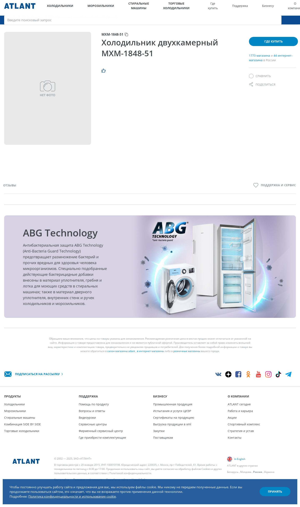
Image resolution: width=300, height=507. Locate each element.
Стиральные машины (122, 8)
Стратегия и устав (241, 431)
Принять (272, 489)
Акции (232, 418)
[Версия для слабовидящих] (276, 8)
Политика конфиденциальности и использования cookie (78, 494)
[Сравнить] (260, 80)
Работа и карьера (240, 411)
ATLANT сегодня (239, 404)
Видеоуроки (87, 418)
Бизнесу (236, 8)
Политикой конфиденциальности (130, 473)
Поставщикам (163, 438)
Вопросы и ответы (92, 411)
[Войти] (285, 8)
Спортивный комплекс (244, 424)
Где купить (199, 8)
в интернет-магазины (150, 355)
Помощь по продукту (94, 404)
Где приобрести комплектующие (102, 438)
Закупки (159, 431)
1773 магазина (260, 59)
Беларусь (232, 472)
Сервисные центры (93, 424)
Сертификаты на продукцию (173, 418)
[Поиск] (294, 8)
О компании (254, 8)
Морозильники (87, 8)
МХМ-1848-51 (112, 38)
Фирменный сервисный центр (101, 431)
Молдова (245, 472)
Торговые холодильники (164, 8)
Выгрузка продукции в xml (172, 424)
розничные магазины (186, 355)
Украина (269, 472)
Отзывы (9, 189)
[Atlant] (19, 8)
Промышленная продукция (172, 404)
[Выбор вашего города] (268, 8)
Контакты (234, 438)
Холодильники (57, 8)
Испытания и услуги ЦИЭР (172, 411)
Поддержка (218, 8)
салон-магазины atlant (121, 355)
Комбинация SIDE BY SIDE (22, 424)
